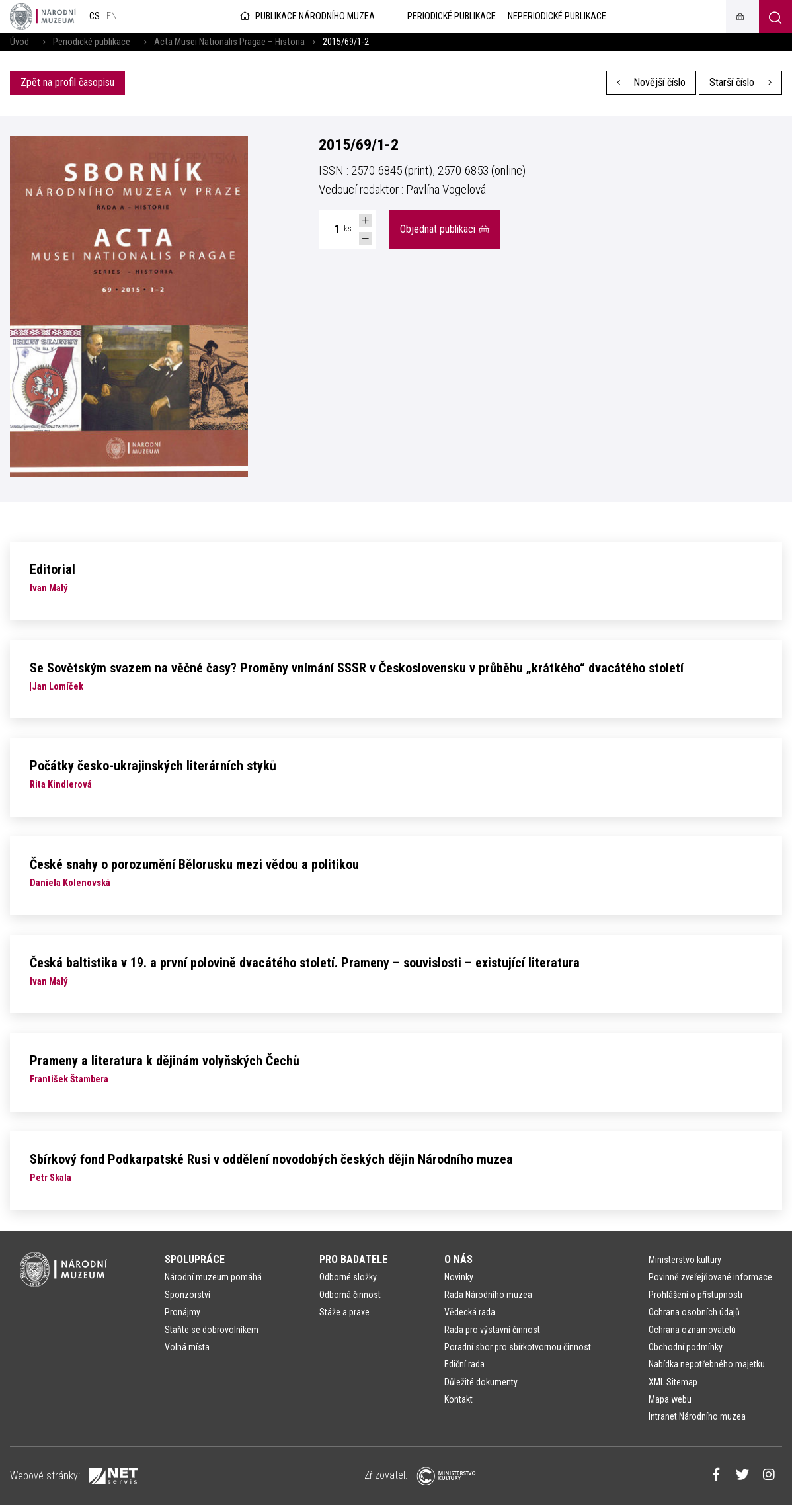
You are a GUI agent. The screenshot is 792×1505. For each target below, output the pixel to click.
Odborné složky (348, 1277)
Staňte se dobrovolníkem (211, 1329)
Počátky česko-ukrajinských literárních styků (153, 766)
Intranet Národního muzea (697, 1416)
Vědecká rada (469, 1312)
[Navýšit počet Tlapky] (366, 220)
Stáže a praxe (344, 1312)
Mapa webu (670, 1399)
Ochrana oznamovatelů (692, 1329)
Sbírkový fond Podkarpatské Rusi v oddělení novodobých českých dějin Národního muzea (271, 1159)
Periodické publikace (91, 42)
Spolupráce (195, 1259)
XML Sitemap (673, 1382)
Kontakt (458, 1399)
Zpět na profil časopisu (67, 82)
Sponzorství (187, 1294)
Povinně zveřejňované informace (710, 1277)
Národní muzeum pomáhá (213, 1277)
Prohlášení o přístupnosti (695, 1294)
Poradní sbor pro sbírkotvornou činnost (517, 1347)
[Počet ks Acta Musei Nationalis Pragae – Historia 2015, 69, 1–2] (329, 229)
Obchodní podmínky (686, 1347)
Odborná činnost (350, 1294)
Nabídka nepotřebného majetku (707, 1364)
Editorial (52, 569)
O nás (458, 1259)
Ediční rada (464, 1364)
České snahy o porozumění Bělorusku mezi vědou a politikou (194, 864)
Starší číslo (740, 82)
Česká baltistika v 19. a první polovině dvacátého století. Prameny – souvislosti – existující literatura (305, 963)
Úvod (19, 42)
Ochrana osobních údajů (694, 1312)
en (111, 16)
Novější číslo (651, 82)
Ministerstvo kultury (685, 1259)
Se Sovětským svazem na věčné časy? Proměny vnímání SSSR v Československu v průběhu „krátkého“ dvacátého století (357, 668)
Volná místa (187, 1347)
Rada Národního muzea (488, 1294)
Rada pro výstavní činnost (492, 1329)
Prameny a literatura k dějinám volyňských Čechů (164, 1061)
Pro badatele (353, 1259)
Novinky (458, 1277)
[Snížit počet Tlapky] (366, 239)
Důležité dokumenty (481, 1382)
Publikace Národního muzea (306, 16)
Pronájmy (182, 1312)
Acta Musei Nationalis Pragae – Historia (229, 42)
